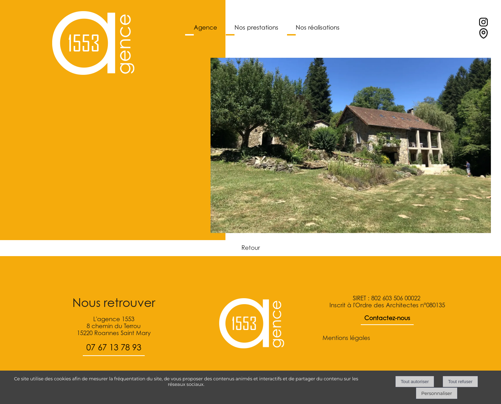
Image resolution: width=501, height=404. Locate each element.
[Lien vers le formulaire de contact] (483, 36)
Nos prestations (256, 27)
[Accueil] (93, 43)
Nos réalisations (318, 27)
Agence (205, 27)
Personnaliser (436, 393)
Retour (250, 247)
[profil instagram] (483, 24)
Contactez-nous (387, 318)
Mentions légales (346, 337)
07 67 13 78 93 (113, 347)
